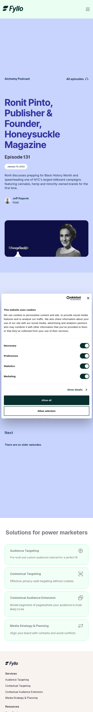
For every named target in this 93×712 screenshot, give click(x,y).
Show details (75, 389)
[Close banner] (88, 298)
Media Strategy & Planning (21, 698)
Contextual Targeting (17, 686)
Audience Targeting (17, 679)
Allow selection (46, 411)
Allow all (46, 400)
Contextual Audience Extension (24, 692)
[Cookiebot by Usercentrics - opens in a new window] (66, 298)
